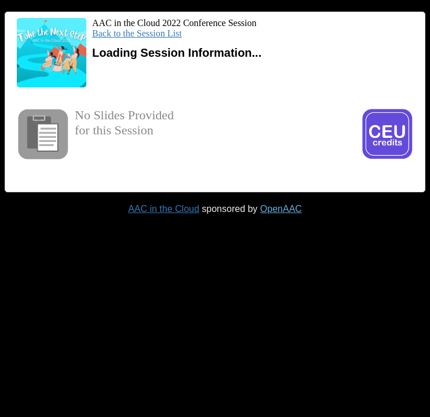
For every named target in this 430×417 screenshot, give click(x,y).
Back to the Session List (137, 33)
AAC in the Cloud (163, 209)
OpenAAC (281, 209)
